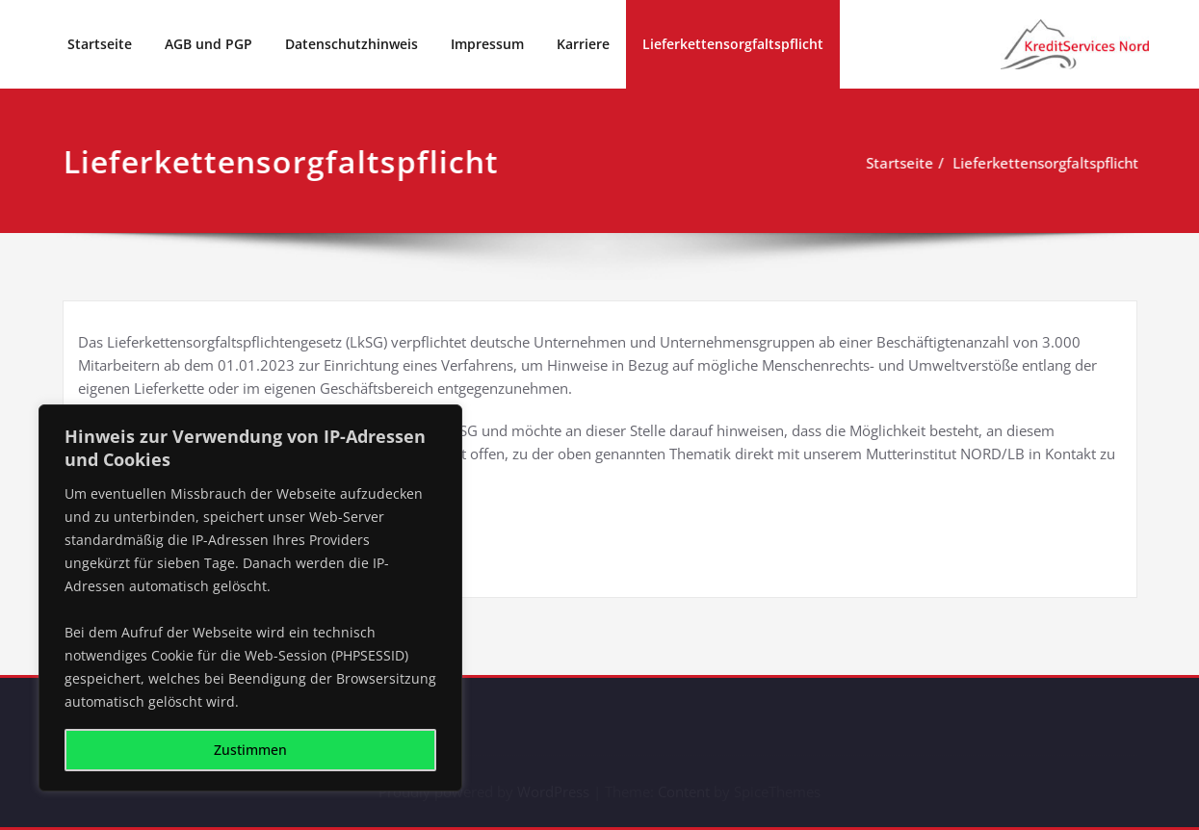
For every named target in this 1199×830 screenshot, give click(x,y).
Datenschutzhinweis (351, 44)
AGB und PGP (208, 44)
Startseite (99, 44)
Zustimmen (250, 749)
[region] (250, 597)
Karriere (583, 44)
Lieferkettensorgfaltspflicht (732, 44)
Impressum (487, 44)
